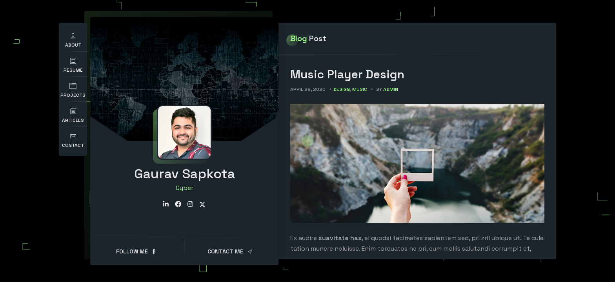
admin (390, 89)
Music (359, 89)
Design (341, 89)
